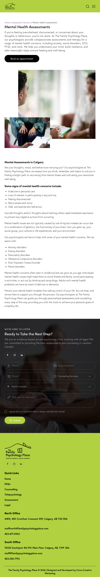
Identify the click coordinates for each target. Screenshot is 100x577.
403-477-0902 (12, 533)
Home (7, 22)
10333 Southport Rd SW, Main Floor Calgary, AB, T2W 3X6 (37, 547)
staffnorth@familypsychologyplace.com (26, 528)
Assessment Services (21, 22)
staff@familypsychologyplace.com (23, 553)
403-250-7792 (12, 558)
